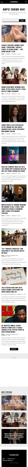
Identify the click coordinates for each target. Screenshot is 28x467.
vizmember (7, 54)
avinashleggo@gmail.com (11, 255)
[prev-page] (21, 398)
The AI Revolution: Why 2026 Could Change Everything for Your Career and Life (12, 290)
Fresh (2, 93)
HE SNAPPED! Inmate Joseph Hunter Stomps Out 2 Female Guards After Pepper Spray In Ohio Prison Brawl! (12, 328)
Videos (3, 334)
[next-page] (24, 398)
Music (2, 133)
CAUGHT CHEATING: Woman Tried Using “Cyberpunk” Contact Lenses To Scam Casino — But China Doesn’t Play (12, 48)
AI (1, 294)
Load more (14, 349)
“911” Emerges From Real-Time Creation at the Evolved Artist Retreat (12, 251)
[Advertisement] (14, 373)
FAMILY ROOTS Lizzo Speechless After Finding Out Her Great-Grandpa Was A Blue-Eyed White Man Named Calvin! (12, 128)
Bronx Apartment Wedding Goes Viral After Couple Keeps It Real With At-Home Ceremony (13, 89)
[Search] (22, 20)
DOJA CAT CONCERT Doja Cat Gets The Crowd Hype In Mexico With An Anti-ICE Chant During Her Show (13, 169)
